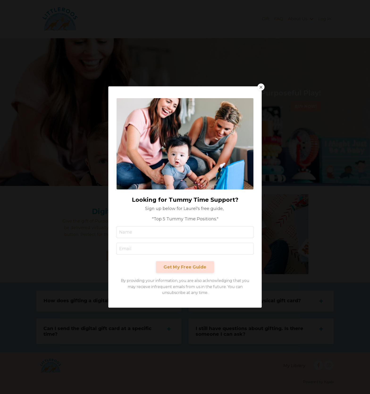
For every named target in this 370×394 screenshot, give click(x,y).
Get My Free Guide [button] (185, 266)
